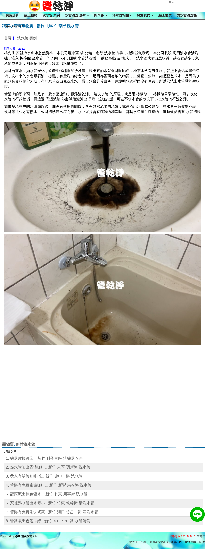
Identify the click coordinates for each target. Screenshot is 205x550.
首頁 (7, 38)
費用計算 (12, 15)
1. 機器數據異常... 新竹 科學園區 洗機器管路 (44, 458)
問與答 (100, 15)
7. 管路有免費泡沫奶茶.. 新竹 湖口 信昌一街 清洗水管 (52, 512)
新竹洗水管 (25, 444)
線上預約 (30, 15)
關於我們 (145, 15)
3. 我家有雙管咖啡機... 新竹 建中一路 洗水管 (44, 476)
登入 (171, 2)
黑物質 (8, 444)
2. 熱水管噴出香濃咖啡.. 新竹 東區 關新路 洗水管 (48, 467)
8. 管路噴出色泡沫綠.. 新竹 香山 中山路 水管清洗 (48, 521)
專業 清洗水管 (23, 536)
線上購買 (165, 15)
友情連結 (190, 542)
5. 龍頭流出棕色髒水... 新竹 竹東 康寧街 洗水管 (47, 494)
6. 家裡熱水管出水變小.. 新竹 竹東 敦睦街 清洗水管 (50, 503)
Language (14, 25)
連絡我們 (176, 542)
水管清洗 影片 (77, 15)
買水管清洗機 (187, 15)
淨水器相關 (122, 15)
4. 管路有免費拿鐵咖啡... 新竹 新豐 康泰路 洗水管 (48, 485)
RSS (202, 542)
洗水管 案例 (51, 15)
